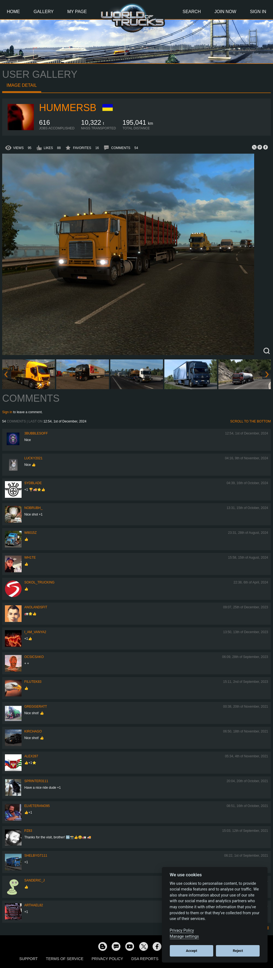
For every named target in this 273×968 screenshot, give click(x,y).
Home (13, 11)
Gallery (44, 11)
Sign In (258, 11)
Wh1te (30, 557)
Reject (238, 951)
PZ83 (28, 831)
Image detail (22, 85)
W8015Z (30, 533)
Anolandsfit (35, 607)
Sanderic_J (34, 880)
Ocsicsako (34, 657)
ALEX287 (31, 756)
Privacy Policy (107, 959)
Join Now (225, 11)
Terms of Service (64, 959)
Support (28, 959)
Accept (191, 951)
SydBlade (33, 483)
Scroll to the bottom (250, 421)
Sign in (7, 412)
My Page (77, 11)
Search (192, 11)
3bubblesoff (36, 433)
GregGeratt (35, 706)
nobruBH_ (33, 508)
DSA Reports (144, 959)
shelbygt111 (35, 855)
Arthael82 (33, 905)
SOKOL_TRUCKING (39, 582)
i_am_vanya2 (35, 632)
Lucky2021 (33, 458)
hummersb (67, 107)
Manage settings (184, 936)
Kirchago (33, 731)
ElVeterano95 (37, 806)
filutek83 (32, 682)
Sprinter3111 (36, 781)
